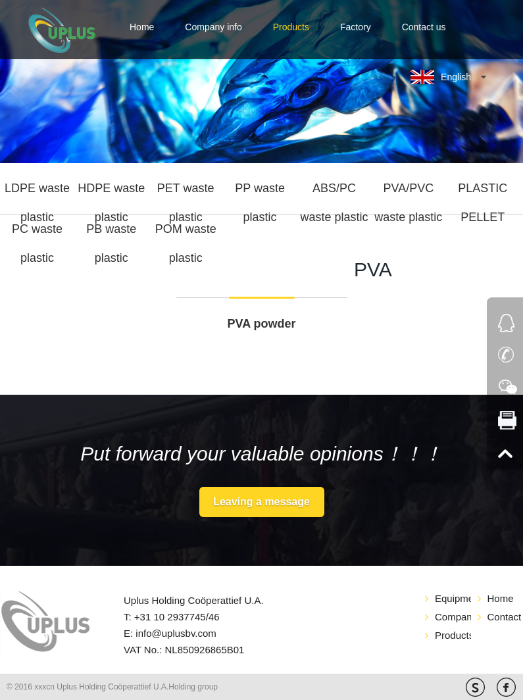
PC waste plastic (37, 233)
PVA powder (261, 323)
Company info (213, 27)
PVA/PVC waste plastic (408, 193)
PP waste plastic (260, 193)
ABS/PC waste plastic (334, 193)
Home (142, 27)
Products (291, 27)
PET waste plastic (185, 193)
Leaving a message (261, 501)
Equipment (453, 598)
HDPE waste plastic (111, 193)
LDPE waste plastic (37, 193)
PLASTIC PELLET (482, 193)
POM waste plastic (185, 233)
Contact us (424, 27)
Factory (355, 27)
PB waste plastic (111, 233)
